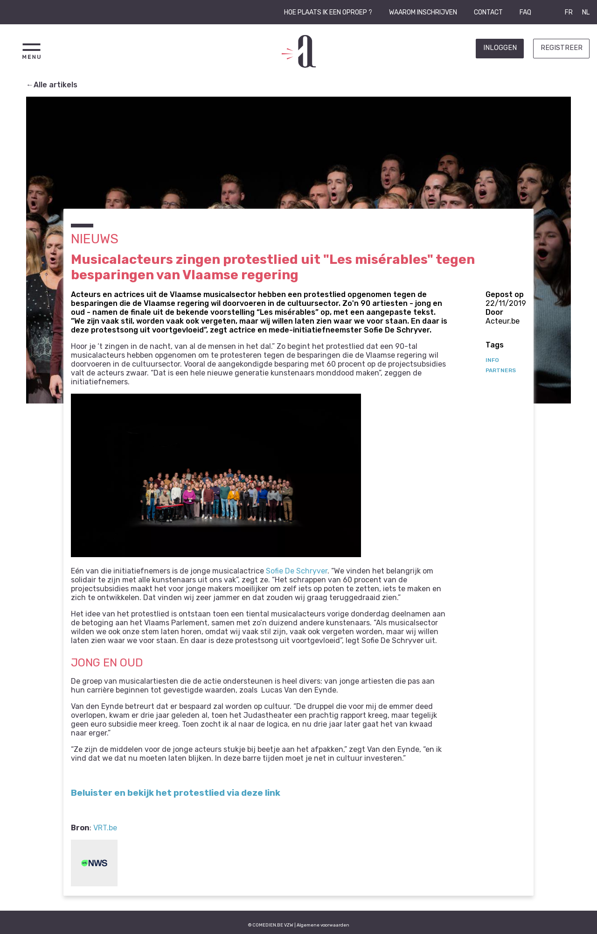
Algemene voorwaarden (323, 924)
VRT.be (105, 827)
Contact (488, 12)
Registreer (562, 48)
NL (586, 12)
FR (569, 12)
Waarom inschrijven (423, 12)
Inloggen (500, 48)
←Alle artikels (51, 84)
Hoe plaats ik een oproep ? (328, 12)
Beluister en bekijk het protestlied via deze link (175, 793)
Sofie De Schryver (296, 570)
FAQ (525, 12)
